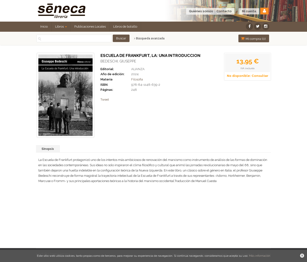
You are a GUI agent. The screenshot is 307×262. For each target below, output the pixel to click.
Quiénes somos (201, 11)
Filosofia (137, 79)
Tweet (104, 99)
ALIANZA (138, 69)
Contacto (224, 11)
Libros (61, 26)
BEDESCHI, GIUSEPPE (118, 61)
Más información (259, 255)
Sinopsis (47, 149)
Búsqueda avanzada (149, 38)
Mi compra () (253, 39)
